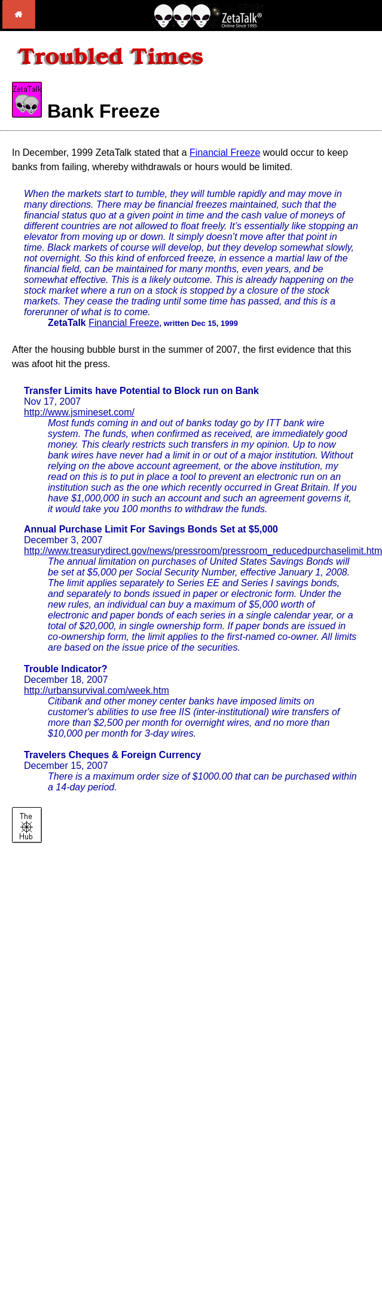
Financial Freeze (225, 152)
